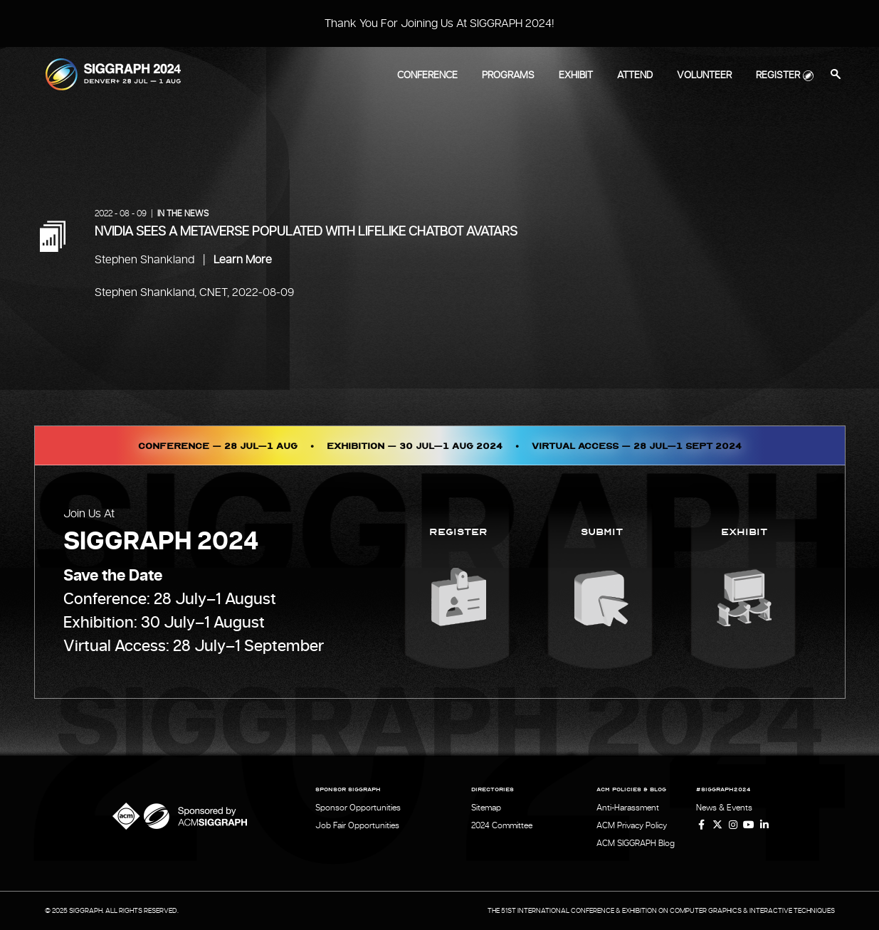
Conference (427, 75)
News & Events (724, 807)
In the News (183, 213)
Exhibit (576, 75)
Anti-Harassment (627, 807)
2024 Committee (501, 825)
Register (778, 75)
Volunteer (704, 75)
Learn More (243, 259)
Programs (508, 75)
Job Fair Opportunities (357, 825)
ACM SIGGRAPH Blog (635, 843)
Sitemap (486, 807)
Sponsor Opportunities (358, 807)
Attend (635, 75)
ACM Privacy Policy (631, 825)
